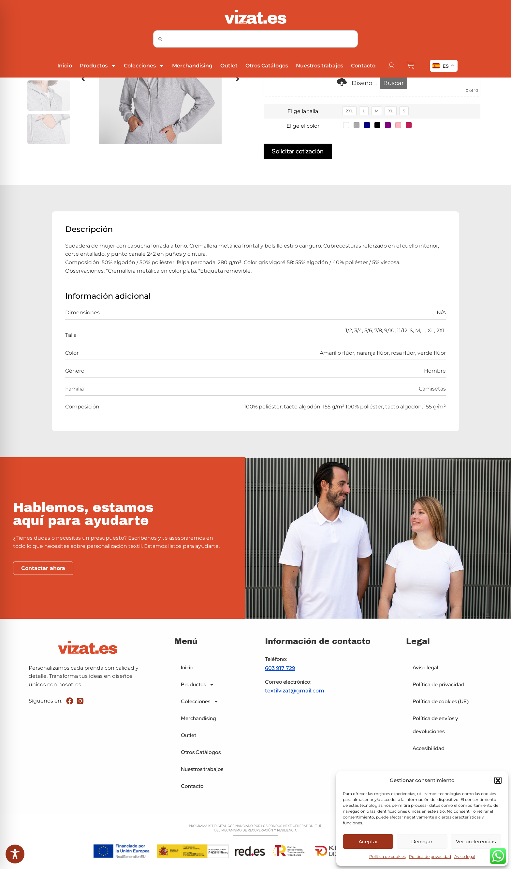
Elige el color (302, 126)
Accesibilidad (429, 748)
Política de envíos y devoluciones (435, 725)
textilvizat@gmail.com (294, 691)
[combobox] (255, 39)
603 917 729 (280, 668)
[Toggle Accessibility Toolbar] (15, 854)
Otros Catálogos (266, 66)
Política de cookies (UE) (441, 701)
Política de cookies (387, 856)
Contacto (363, 66)
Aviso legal (464, 856)
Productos (98, 66)
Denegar (421, 841)
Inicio (64, 66)
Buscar (393, 83)
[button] (498, 780)
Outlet (229, 66)
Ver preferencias (476, 841)
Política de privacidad (430, 856)
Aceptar (368, 841)
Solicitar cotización (298, 151)
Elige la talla (302, 111)
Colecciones (144, 66)
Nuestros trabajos (319, 66)
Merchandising (192, 66)
